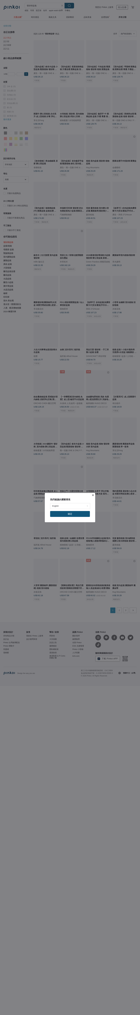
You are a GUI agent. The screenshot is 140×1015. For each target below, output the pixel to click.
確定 (70, 514)
